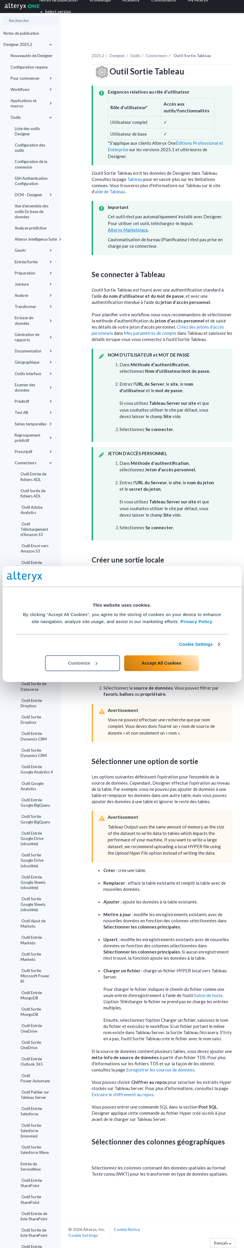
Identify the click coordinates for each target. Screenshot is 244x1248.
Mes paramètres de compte (150, 333)
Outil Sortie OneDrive (31, 1045)
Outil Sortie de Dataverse (33, 686)
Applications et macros (31, 103)
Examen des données (33, 387)
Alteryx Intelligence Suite (35, 239)
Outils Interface (33, 373)
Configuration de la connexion (31, 164)
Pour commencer (31, 78)
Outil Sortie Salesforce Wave (35, 1150)
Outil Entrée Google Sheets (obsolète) (33, 882)
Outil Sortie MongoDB (31, 1012)
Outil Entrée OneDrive (31, 1028)
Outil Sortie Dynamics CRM (34, 753)
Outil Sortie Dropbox (31, 720)
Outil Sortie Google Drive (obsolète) (32, 860)
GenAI (33, 250)
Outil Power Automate (35, 1078)
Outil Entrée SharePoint (31, 1183)
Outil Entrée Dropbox (31, 703)
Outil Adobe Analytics (32, 510)
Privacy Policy (197, 621)
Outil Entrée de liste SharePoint (34, 1216)
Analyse (33, 295)
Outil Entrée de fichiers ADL (33, 477)
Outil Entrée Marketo (31, 940)
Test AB (33, 412)
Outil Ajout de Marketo (33, 923)
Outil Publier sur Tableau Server (35, 1095)
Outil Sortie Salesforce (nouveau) (31, 1130)
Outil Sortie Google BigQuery (35, 819)
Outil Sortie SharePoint (31, 1199)
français (222, 1242)
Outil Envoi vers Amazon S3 (34, 548)
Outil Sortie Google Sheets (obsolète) (33, 904)
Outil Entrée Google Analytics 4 (37, 769)
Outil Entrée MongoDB (31, 995)
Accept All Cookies (161, 662)
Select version (55, 11)
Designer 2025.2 (28, 44)
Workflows (31, 89)
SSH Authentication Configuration (31, 181)
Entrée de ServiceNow (31, 1167)
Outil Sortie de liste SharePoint (34, 1233)
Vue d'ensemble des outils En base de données (31, 211)
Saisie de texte (208, 995)
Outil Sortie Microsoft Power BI (35, 976)
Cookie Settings (196, 644)
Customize (82, 662)
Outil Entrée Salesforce (31, 1111)
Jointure (33, 284)
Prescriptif (33, 451)
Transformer (33, 306)
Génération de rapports (33, 337)
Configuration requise (29, 67)
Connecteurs (33, 462)
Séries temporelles (33, 424)
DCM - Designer (33, 194)
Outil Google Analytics (32, 786)
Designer (117, 55)
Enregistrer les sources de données (160, 1069)
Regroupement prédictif (33, 438)
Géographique (33, 362)
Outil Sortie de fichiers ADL (33, 493)
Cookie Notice (127, 1229)
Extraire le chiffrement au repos (123, 1094)
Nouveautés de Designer (32, 55)
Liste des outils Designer (27, 131)
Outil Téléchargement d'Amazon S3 (34, 529)
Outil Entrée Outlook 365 (32, 1061)
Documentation (33, 351)
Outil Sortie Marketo (31, 957)
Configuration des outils (30, 148)
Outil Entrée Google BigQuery (35, 803)
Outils (31, 117)
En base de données (33, 320)
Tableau (134, 179)
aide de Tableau (110, 191)
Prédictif (33, 401)
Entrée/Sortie (33, 261)
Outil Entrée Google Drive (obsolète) (32, 838)
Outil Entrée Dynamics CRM (34, 736)
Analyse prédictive (30, 228)
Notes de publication (21, 33)
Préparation (33, 273)
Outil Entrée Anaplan (31, 565)
